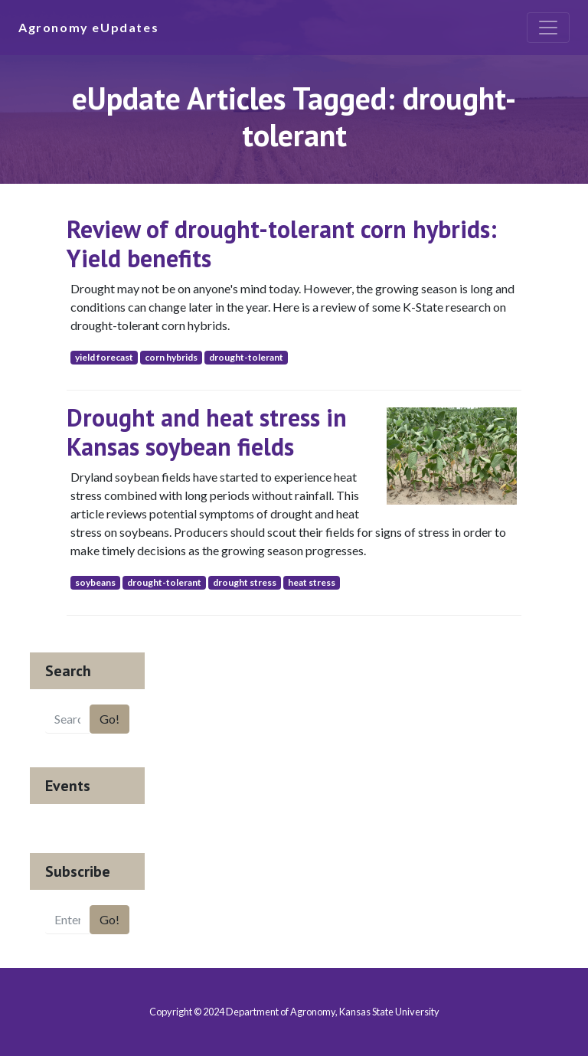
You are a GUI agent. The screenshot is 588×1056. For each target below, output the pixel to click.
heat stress (311, 582)
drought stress (244, 582)
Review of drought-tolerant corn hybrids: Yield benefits (282, 243)
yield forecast (104, 357)
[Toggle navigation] (548, 27)
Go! (109, 718)
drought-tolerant (246, 357)
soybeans (95, 582)
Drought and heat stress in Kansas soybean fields (207, 432)
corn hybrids (171, 357)
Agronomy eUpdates (88, 27)
